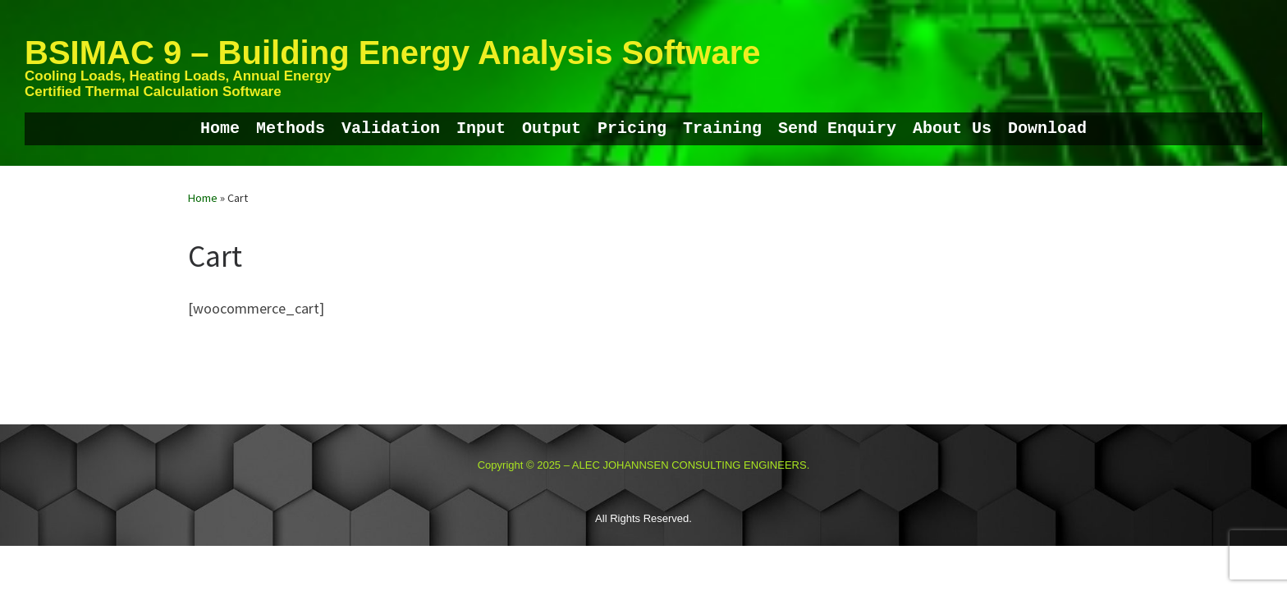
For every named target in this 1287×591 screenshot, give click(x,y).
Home (203, 197)
